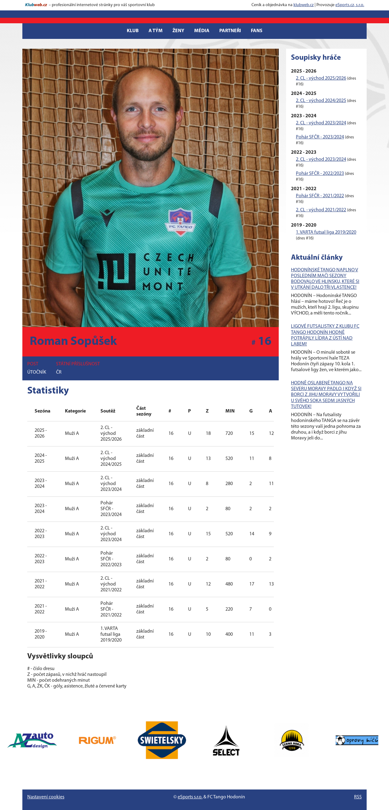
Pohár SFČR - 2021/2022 (320, 196)
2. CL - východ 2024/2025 (321, 100)
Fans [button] (256, 30)
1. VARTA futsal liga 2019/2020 (326, 232)
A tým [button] (156, 30)
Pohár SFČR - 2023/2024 (320, 137)
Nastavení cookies (45, 797)
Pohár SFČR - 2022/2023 (320, 173)
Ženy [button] (178, 30)
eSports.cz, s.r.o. (349, 5)
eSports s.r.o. (190, 797)
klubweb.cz (303, 5)
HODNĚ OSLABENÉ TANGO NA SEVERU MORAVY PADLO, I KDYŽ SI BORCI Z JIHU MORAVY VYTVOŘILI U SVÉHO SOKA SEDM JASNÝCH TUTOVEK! (326, 395)
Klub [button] (133, 30)
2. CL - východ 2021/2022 (321, 210)
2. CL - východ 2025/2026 (321, 78)
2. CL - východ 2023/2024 (321, 123)
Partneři (230, 30)
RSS (358, 797)
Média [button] (202, 30)
